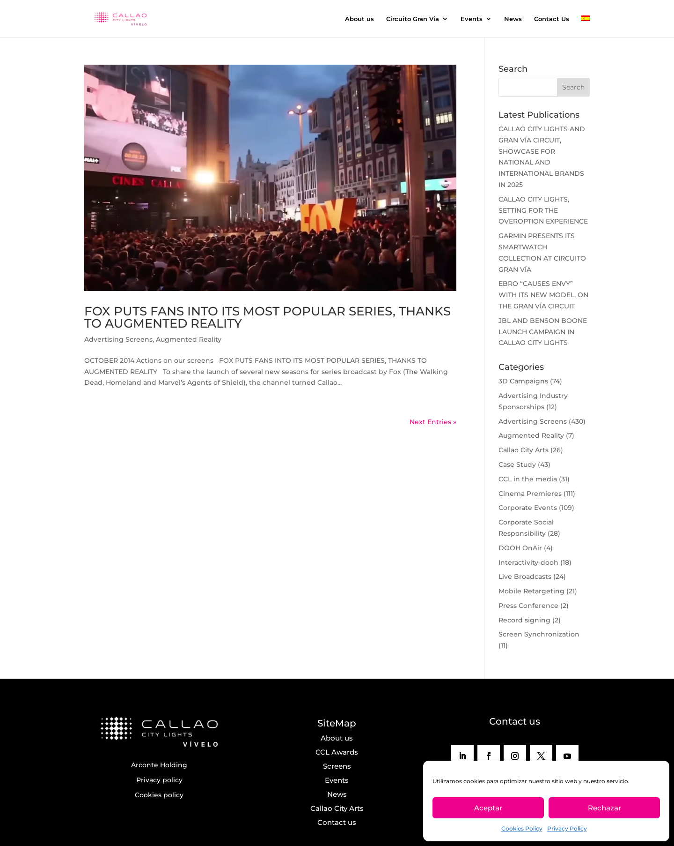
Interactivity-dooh (528, 562)
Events (472, 18)
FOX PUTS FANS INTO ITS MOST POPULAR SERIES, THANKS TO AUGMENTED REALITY (267, 317)
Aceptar (488, 807)
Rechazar (604, 807)
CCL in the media (527, 479)
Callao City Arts (523, 450)
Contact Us (551, 18)
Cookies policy (159, 795)
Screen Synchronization (538, 634)
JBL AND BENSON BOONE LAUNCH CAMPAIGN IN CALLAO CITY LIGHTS (542, 331)
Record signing (524, 620)
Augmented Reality (188, 339)
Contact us (336, 822)
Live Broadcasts (524, 576)
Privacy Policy (567, 828)
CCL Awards (336, 752)
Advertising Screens (118, 339)
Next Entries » (433, 422)
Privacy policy (159, 780)
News (513, 18)
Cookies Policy (521, 828)
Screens (337, 766)
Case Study (517, 464)
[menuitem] (585, 26)
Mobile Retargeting (531, 591)
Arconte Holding (159, 765)
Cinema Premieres (530, 493)
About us (359, 18)
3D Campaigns (523, 381)
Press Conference (528, 605)
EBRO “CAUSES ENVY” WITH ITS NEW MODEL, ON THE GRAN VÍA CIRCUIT (543, 294)
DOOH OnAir (520, 548)
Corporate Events (527, 507)
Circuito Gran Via (412, 18)
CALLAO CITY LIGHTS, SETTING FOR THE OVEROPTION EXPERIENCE (543, 210)
